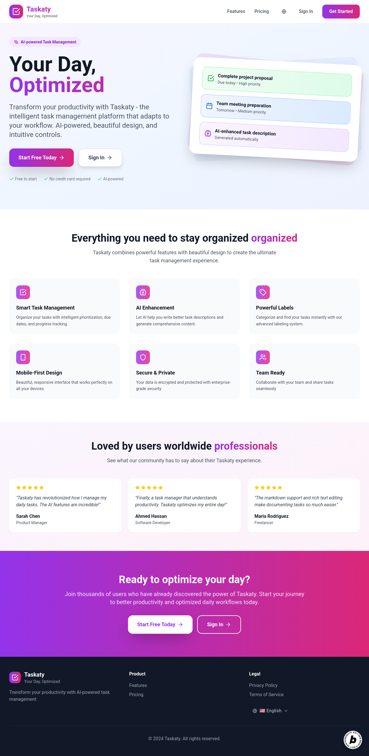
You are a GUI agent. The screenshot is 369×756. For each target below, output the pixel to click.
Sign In (306, 11)
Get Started (341, 11)
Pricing (261, 11)
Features (236, 11)
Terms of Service (266, 694)
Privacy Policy (263, 685)
